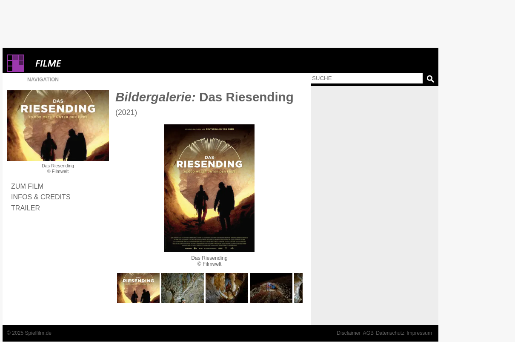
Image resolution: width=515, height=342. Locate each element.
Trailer (25, 208)
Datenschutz (390, 333)
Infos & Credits (41, 197)
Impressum (419, 333)
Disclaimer (348, 333)
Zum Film (27, 186)
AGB (368, 333)
